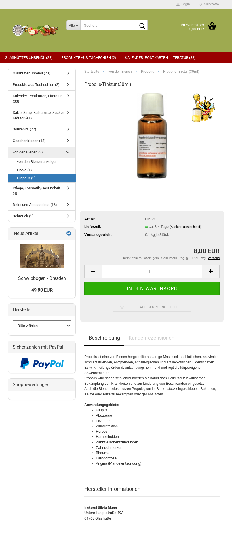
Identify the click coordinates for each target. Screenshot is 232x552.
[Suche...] (73, 25)
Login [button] (183, 4)
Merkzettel (209, 4)
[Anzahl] (152, 271)
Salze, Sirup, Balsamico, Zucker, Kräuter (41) (38, 115)
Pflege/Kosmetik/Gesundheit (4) (36, 191)
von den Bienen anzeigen (37, 161)
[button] (93, 271)
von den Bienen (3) (28, 152)
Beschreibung (104, 338)
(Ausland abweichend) (185, 227)
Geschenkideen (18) (29, 141)
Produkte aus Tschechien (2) (88, 57)
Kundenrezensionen (151, 338)
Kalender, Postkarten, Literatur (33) (160, 57)
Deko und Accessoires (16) (35, 205)
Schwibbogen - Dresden (42, 278)
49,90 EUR (42, 290)
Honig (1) (24, 170)
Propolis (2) (26, 178)
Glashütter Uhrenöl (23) (29, 57)
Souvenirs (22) (24, 129)
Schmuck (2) (23, 216)
